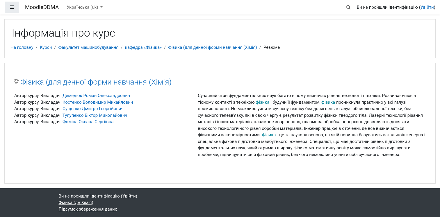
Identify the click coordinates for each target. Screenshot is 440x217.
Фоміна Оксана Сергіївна (88, 121)
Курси (46, 47)
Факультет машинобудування (88, 47)
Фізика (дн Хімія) (76, 202)
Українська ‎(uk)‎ (83, 7)
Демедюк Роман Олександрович (96, 95)
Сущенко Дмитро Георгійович (93, 108)
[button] (348, 7)
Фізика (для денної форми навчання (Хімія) (212, 47)
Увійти (427, 7)
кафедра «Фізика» (143, 47)
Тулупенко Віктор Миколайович (95, 115)
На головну (21, 47)
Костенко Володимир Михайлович (98, 102)
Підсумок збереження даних (88, 209)
